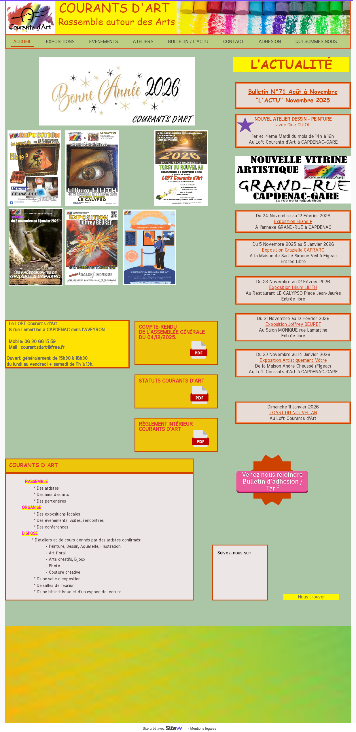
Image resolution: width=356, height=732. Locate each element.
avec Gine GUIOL (293, 125)
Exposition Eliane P (293, 221)
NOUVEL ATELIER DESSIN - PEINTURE (293, 119)
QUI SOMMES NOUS (316, 41)
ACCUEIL (22, 41)
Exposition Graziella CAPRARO (293, 250)
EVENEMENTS (103, 41)
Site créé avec (165, 729)
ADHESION (269, 41)
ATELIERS (142, 41)
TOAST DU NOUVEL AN (293, 412)
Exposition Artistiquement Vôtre (293, 360)
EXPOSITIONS (60, 41)
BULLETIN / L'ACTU (188, 41)
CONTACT (233, 41)
